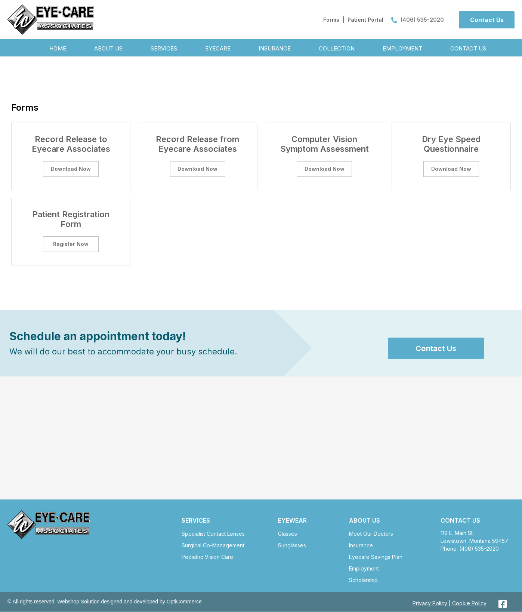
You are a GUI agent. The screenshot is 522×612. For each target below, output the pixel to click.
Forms (331, 19)
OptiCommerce (184, 602)
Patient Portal (365, 19)
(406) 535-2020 (417, 19)
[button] (487, 19)
